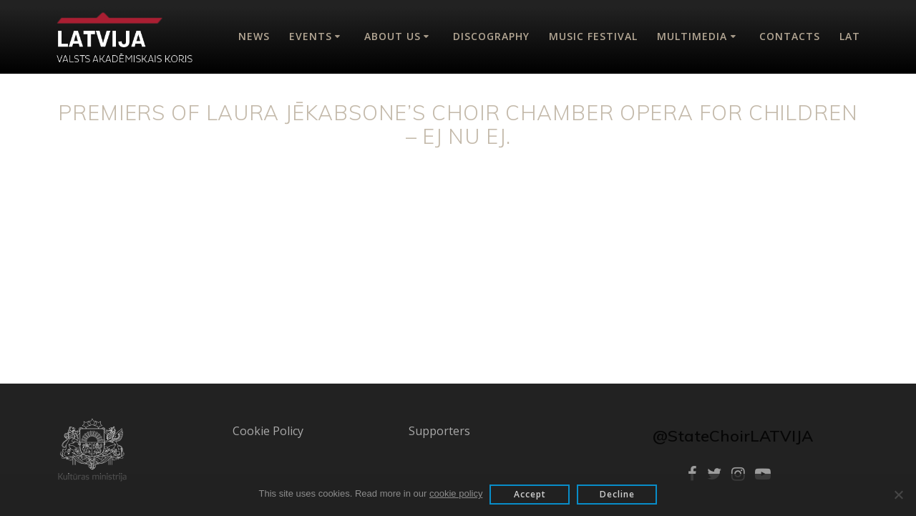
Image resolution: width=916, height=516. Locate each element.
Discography (491, 36)
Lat (849, 36)
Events (310, 36)
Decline (617, 494)
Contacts (789, 36)
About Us (392, 36)
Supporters (439, 431)
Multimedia (692, 36)
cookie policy (455, 493)
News (254, 36)
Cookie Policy (268, 431)
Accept (530, 494)
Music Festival (593, 36)
